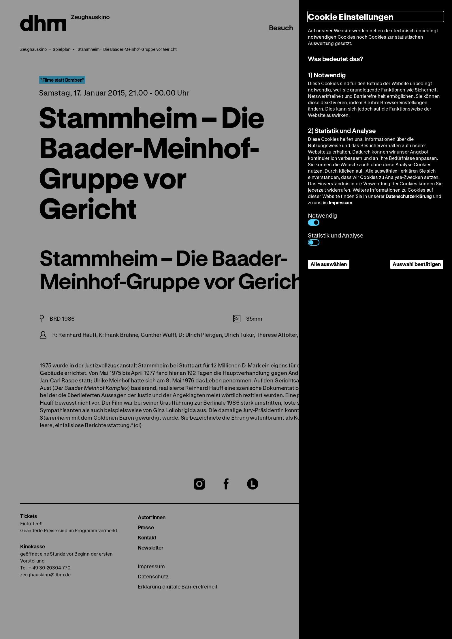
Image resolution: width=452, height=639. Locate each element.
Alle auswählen (328, 264)
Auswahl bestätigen (417, 264)
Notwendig (322, 219)
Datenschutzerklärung (409, 196)
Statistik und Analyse (336, 238)
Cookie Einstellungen (350, 17)
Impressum (340, 202)
